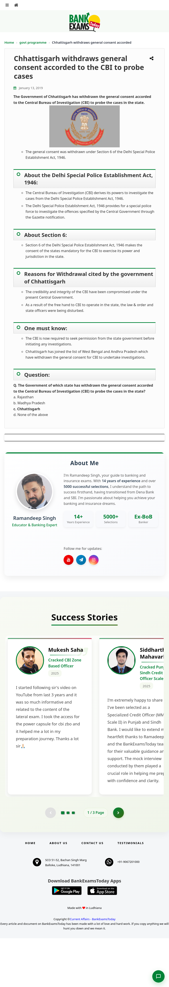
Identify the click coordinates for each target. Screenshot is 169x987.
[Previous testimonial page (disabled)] (50, 861)
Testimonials (131, 892)
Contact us (92, 892)
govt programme (33, 42)
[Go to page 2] (68, 861)
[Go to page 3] (73, 861)
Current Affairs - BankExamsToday (92, 968)
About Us (59, 892)
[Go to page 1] (63, 861)
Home (9, 42)
